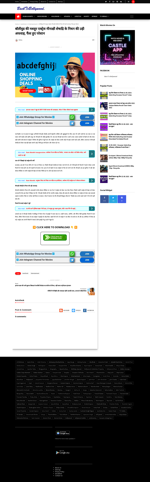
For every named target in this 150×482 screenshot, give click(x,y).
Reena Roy (68, 395)
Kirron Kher (128, 378)
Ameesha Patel (103, 357)
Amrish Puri (129, 357)
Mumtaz (60, 385)
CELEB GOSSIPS (28, 16)
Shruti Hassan (86, 402)
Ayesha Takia (31, 364)
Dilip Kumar (120, 367)
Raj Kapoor (67, 392)
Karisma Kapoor (78, 378)
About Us (43, 1)
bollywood (68, 413)
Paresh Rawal (99, 388)
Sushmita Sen (101, 406)
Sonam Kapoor (34, 406)
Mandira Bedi (95, 381)
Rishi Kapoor (100, 395)
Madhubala (39, 381)
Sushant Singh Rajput (87, 406)
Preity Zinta (33, 392)
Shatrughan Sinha (34, 402)
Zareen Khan (47, 413)
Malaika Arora (70, 381)
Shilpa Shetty (60, 402)
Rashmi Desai (32, 395)
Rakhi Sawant (99, 392)
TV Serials (20, 409)
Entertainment (32, 24)
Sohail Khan (114, 402)
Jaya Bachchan (57, 374)
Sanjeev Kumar (43, 399)
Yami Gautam (35, 413)
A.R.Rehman (20, 357)
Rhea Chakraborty (87, 395)
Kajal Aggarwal (21, 378)
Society (105, 402)
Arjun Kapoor (88, 360)
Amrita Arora (20, 360)
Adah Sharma (41, 357)
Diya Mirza (54, 371)
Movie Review (50, 385)
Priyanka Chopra (45, 392)
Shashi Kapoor (21, 402)
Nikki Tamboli (120, 385)
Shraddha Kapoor (73, 402)
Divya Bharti (44, 371)
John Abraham (102, 374)
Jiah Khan (92, 374)
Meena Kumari (118, 381)
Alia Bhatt (92, 357)
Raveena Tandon (56, 395)
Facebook (90, 305)
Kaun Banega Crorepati (104, 378)
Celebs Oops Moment (23, 367)
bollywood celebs (80, 413)
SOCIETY (86, 16)
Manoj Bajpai (106, 381)
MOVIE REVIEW (42, 16)
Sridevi (54, 406)
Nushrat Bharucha (42, 388)
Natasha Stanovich (96, 385)
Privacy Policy (34, 1)
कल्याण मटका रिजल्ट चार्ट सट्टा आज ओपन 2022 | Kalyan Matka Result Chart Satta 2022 (122, 105)
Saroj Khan (65, 399)
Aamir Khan (30, 357)
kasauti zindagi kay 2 (106, 413)
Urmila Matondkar (110, 409)
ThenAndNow (52, 409)
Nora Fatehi (30, 388)
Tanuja (43, 409)
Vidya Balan (123, 409)
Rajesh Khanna (78, 392)
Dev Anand (90, 367)
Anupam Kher (63, 360)
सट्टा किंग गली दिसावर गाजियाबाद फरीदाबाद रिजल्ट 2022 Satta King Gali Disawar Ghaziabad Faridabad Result (120, 137)
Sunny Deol (62, 406)
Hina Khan (20, 374)
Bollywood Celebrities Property (94, 364)
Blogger (66, 305)
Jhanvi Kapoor (81, 374)
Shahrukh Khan (101, 399)
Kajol (30, 378)
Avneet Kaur (20, 364)
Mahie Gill (60, 381)
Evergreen (96, 371)
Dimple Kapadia (22, 371)
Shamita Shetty (114, 399)
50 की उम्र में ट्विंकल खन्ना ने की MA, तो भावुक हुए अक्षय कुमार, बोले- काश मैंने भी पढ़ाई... (51, 209)
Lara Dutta (20, 381)
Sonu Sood (45, 406)
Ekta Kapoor (64, 371)
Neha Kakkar (109, 385)
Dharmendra (100, 367)
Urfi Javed (99, 409)
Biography (53, 364)
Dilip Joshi (111, 367)
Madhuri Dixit (50, 381)
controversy (92, 413)
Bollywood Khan (112, 364)
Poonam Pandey (22, 392)
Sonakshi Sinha (126, 402)
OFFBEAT (94, 16)
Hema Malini (125, 371)
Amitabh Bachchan (116, 357)
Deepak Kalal (57, 367)
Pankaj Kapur (87, 388)
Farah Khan (106, 371)
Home (17, 1)
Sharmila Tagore (127, 399)
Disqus (78, 305)
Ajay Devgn (70, 357)
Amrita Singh (31, 360)
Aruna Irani (98, 360)
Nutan (53, 388)
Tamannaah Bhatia (32, 409)
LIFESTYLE (78, 16)
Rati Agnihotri (43, 395)
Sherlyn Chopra (48, 402)
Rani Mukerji (118, 392)
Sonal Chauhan (21, 406)
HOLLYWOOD (55, 16)
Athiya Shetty (120, 360)
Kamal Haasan (39, 378)
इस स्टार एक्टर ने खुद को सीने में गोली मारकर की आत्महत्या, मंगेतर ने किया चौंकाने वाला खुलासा (52, 110)
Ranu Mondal (21, 395)
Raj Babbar (57, 392)
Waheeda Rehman (22, 413)
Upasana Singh (88, 409)
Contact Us (52, 1)
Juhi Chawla (113, 374)
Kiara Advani (118, 378)
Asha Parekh (109, 360)
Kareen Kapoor (65, 378)
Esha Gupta (86, 371)
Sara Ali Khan (55, 399)
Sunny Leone (73, 406)
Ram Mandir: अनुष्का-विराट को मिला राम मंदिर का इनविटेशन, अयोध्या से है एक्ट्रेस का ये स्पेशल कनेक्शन (55, 180)
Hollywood (29, 374)
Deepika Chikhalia (78, 367)
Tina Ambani (63, 409)
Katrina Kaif (90, 378)
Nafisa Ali (77, 385)
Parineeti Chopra (111, 388)
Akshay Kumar (81, 357)
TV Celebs (122, 406)
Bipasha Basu (64, 364)
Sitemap (60, 1)
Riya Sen (109, 395)
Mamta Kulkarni (83, 381)
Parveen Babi (124, 388)
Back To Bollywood (110, 76)
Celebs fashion (38, 367)
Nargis (85, 385)
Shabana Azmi (76, 399)
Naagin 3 (68, 385)
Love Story (29, 381)
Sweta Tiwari (112, 406)
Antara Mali (52, 360)
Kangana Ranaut (52, 378)
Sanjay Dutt (31, 399)
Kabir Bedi (123, 374)
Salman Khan (21, 399)
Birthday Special (76, 364)
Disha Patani (33, 371)
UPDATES (67, 16)
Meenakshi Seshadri (23, 385)
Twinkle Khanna (75, 409)
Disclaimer (24, 1)
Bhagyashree (43, 364)
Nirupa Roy (20, 388)
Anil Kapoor (42, 360)
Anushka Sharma (75, 360)
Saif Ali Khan (119, 395)
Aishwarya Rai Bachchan (56, 357)
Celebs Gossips (125, 364)
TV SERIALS (103, 16)
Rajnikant (89, 392)
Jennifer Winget (69, 374)
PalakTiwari (76, 388)
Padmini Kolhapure (64, 388)
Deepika (66, 367)
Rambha (109, 392)
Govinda (115, 371)
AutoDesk (24, 24)
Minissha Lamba (38, 385)
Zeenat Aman (58, 413)
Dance (48, 367)
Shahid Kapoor (89, 399)
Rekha (76, 395)
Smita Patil (96, 402)
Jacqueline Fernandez (42, 374)
